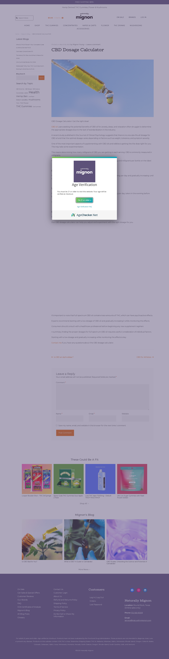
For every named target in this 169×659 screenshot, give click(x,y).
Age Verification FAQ (84, 208)
